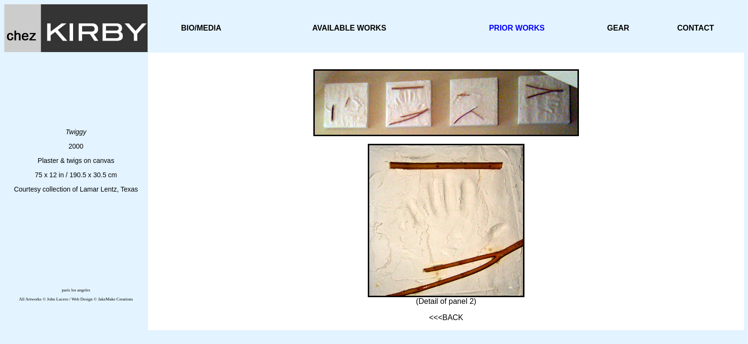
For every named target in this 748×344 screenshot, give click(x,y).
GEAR (618, 28)
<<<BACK (446, 317)
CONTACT (695, 28)
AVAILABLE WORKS (349, 28)
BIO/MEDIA (201, 28)
